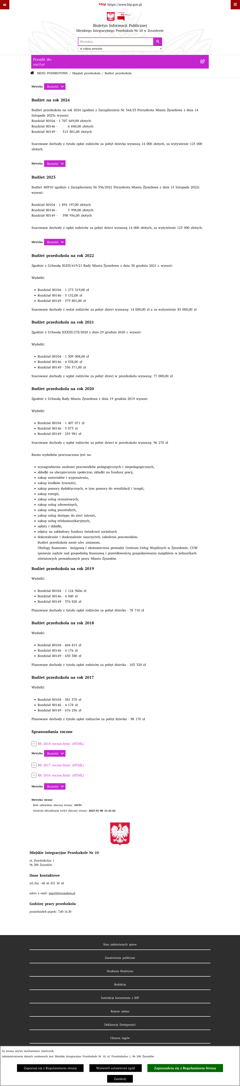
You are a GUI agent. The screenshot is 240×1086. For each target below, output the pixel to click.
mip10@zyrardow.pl (62, 893)
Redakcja (120, 984)
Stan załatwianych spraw (120, 944)
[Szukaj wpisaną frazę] (158, 41)
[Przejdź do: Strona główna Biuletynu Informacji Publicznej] (32, 73)
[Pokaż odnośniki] (4, 4)
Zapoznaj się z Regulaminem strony (50, 1068)
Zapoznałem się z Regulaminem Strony (185, 1068)
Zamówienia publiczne (120, 958)
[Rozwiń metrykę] (55, 86)
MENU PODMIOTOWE (52, 73)
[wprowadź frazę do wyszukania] (116, 41)
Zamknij (120, 1079)
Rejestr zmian (120, 1011)
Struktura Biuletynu (120, 971)
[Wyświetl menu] (235, 4)
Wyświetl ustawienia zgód (115, 1068)
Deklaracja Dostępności (120, 1024)
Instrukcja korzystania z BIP (120, 998)
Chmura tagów (120, 1038)
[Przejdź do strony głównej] (120, 23)
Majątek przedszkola (86, 73)
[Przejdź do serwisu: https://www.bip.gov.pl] (120, 4)
